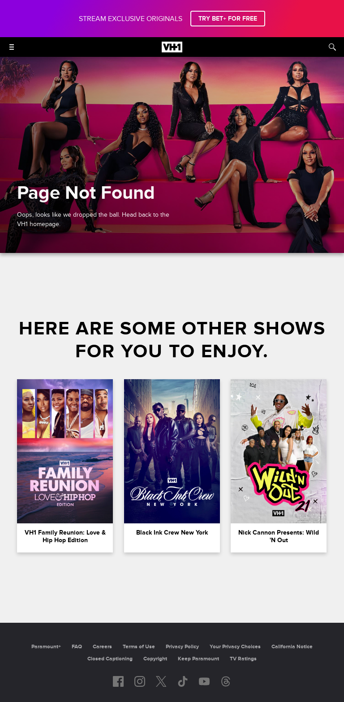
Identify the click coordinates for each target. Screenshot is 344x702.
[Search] (332, 47)
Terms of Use (139, 646)
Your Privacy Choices (235, 646)
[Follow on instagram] (139, 681)
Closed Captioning (110, 658)
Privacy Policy (182, 646)
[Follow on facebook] (118, 681)
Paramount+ (46, 646)
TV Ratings (243, 658)
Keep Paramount (198, 658)
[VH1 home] (172, 50)
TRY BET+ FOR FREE (227, 18)
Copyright (155, 658)
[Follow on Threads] (225, 681)
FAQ (77, 646)
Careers (102, 646)
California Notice (292, 646)
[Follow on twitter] (161, 681)
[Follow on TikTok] (182, 681)
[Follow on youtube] (204, 681)
